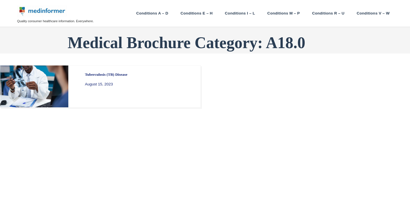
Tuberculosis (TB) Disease (106, 74)
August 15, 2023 (99, 84)
